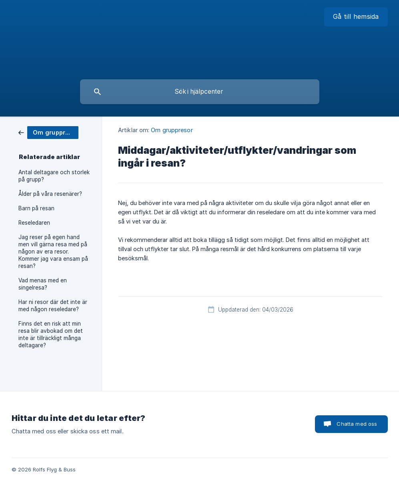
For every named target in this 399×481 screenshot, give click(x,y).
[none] (356, 16)
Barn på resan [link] (36, 208)
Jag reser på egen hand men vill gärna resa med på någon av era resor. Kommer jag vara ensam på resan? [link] (53, 251)
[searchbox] (199, 91)
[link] (48, 132)
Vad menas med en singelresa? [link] (42, 284)
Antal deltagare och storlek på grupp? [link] (54, 176)
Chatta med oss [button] (357, 424)
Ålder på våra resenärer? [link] (50, 194)
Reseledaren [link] (34, 222)
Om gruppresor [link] (171, 130)
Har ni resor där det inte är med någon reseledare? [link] (52, 305)
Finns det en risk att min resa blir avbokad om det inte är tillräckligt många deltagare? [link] (50, 334)
